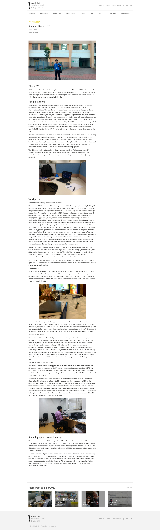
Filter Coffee (70, 13)
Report (101, 13)
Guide (108, 5)
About (101, 5)
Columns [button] (57, 13)
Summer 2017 (34, 22)
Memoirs (31, 13)
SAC (92, 13)
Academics (44, 13)
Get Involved (116, 5)
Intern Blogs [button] (126, 13)
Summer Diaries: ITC (39, 26)
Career (83, 13)
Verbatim (112, 13)
